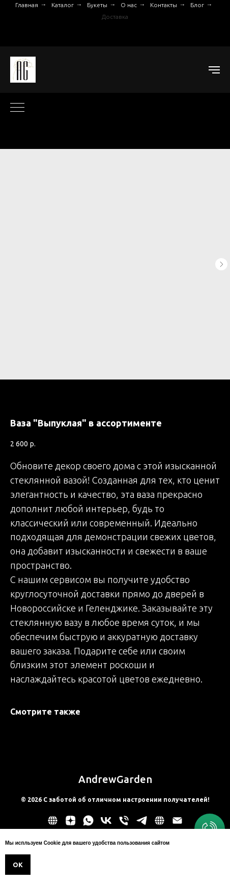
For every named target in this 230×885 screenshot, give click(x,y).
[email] (177, 824)
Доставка (115, 16)
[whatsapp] (88, 824)
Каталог (62, 5)
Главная (26, 5)
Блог (197, 5)
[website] (159, 824)
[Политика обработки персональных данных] (52, 824)
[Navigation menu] (214, 69)
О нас (129, 5)
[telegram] (141, 824)
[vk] (106, 824)
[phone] (124, 824)
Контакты (163, 5)
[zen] (70, 824)
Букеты (97, 5)
